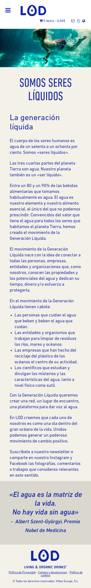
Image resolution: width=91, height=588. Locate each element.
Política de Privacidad (22, 572)
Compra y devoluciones (52, 572)
